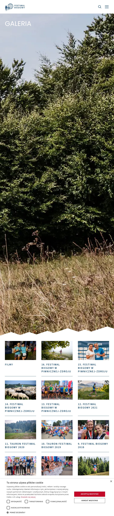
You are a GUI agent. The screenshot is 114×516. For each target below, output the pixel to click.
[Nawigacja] (106, 7)
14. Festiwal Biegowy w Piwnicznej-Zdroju (20, 408)
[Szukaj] (99, 6)
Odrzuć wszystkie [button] (89, 500)
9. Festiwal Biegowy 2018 (93, 445)
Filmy (9, 364)
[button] (39, 512)
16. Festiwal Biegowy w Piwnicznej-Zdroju (56, 368)
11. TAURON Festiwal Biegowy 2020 (20, 445)
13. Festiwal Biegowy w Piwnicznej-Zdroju (56, 408)
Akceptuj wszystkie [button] (89, 494)
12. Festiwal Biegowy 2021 (88, 406)
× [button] (111, 481)
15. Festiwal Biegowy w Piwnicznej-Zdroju (93, 368)
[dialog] (57, 497)
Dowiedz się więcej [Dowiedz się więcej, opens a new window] (28, 497)
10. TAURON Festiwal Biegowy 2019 (56, 445)
